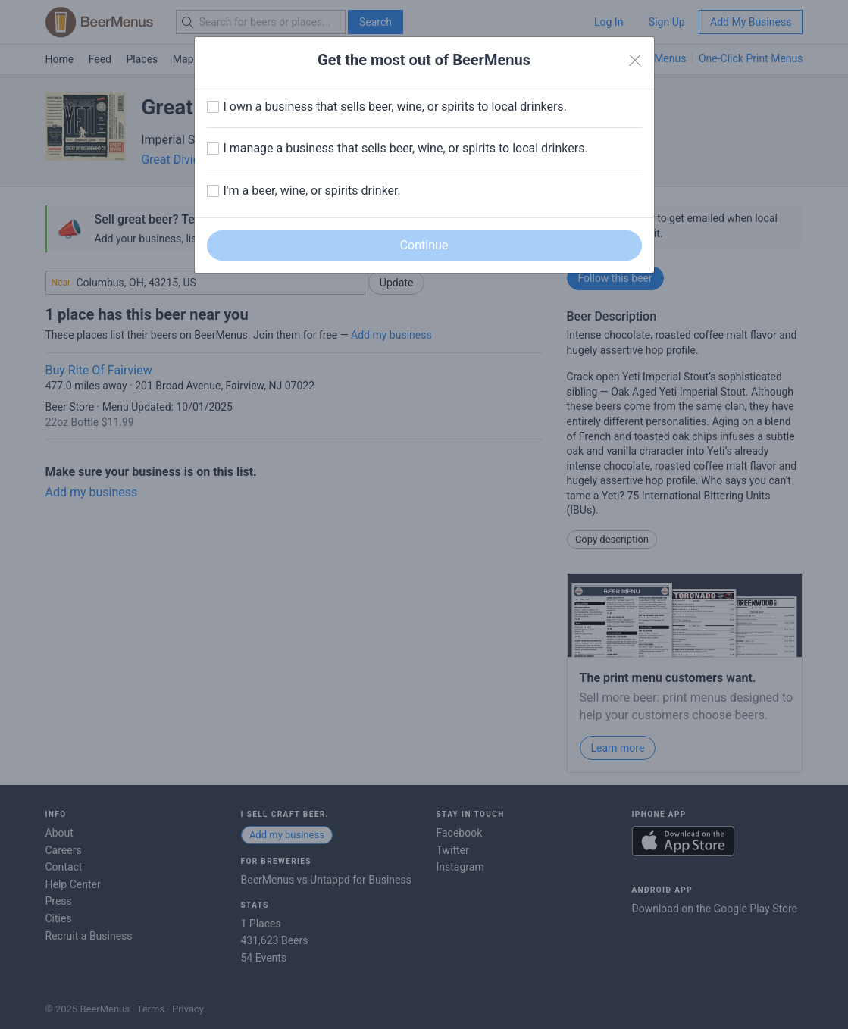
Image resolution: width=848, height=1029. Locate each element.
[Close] (635, 60)
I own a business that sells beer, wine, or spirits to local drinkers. (395, 106)
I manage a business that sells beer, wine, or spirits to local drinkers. (406, 148)
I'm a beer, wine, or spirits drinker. (312, 190)
